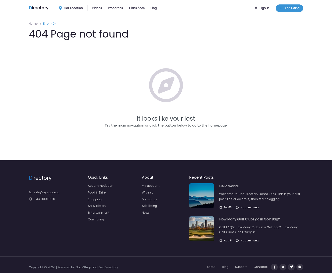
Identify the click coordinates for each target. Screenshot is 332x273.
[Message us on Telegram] (291, 267)
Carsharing (96, 219)
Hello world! (229, 186)
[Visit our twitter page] (282, 267)
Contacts (261, 267)
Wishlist (147, 192)
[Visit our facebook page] (274, 267)
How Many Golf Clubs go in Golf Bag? (249, 219)
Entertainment (98, 212)
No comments (247, 207)
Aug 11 (225, 240)
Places (97, 8)
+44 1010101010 (42, 199)
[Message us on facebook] (299, 267)
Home (33, 23)
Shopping (95, 199)
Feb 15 (225, 207)
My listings (149, 199)
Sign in (261, 8)
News (145, 212)
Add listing (289, 8)
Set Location (72, 8)
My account (151, 186)
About (211, 267)
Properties (115, 8)
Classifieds (137, 8)
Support (241, 267)
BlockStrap (84, 267)
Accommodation (100, 186)
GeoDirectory (108, 267)
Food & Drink (97, 192)
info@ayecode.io (44, 192)
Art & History (97, 206)
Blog (154, 8)
